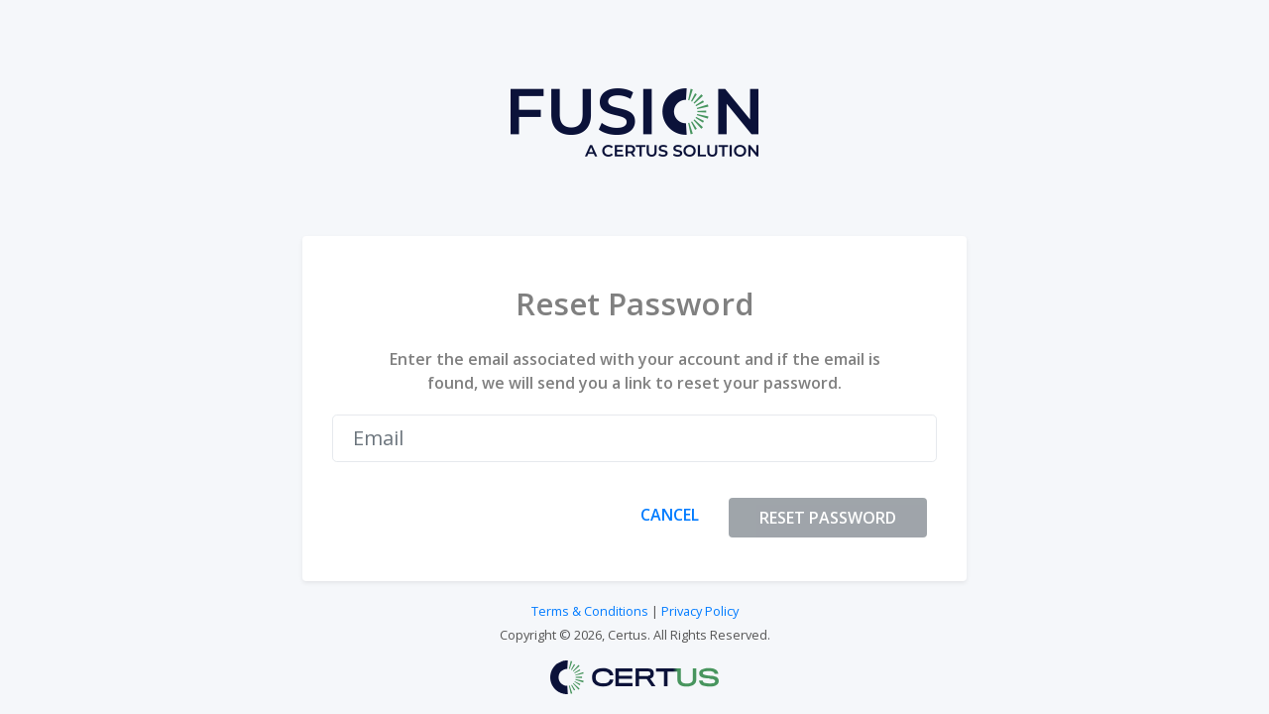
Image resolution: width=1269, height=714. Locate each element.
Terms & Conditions (589, 611)
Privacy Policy (700, 611)
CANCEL (669, 515)
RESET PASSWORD (827, 518)
